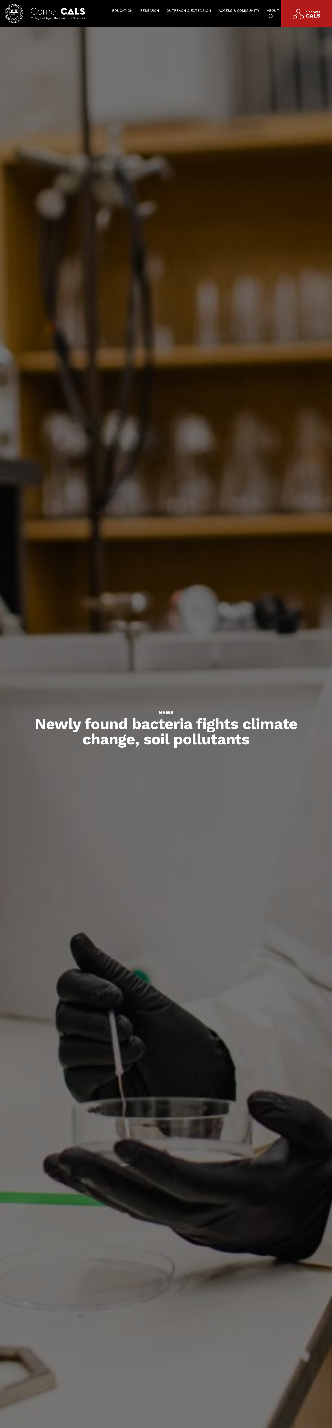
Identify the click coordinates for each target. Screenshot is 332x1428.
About (273, 10)
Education (122, 10)
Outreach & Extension (188, 10)
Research (149, 10)
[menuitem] (121, 10)
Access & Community (239, 10)
